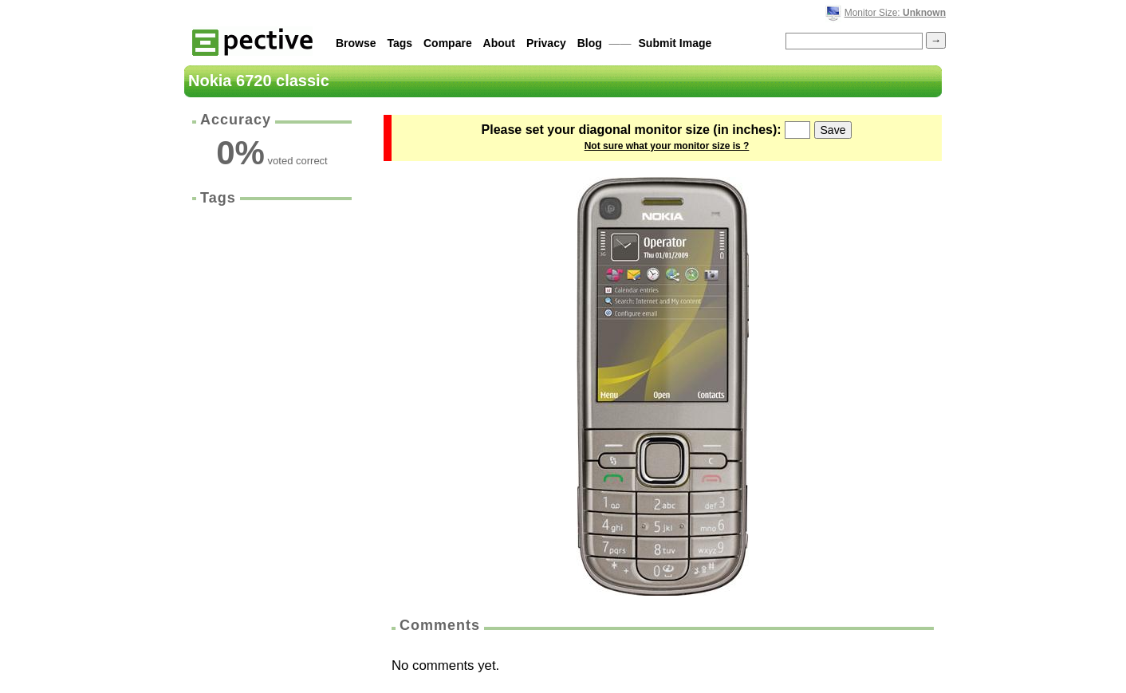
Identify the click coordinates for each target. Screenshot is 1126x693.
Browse (356, 43)
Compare (447, 43)
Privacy (546, 43)
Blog (589, 43)
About (499, 43)
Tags (399, 43)
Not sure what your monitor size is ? (667, 146)
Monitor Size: (895, 12)
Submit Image (675, 43)
